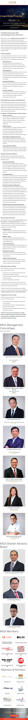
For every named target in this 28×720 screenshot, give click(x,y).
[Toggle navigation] (24, 2)
